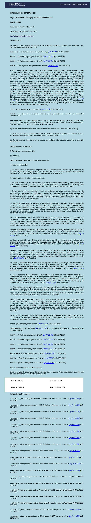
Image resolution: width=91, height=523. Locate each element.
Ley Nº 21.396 (74, 464)
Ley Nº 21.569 (74, 451)
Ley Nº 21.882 (74, 425)
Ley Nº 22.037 (74, 412)
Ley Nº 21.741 (74, 438)
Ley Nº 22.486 (74, 399)
